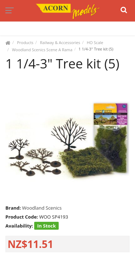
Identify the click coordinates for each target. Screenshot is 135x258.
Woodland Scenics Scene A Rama (42, 49)
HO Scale (95, 42)
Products (25, 42)
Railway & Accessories (60, 42)
